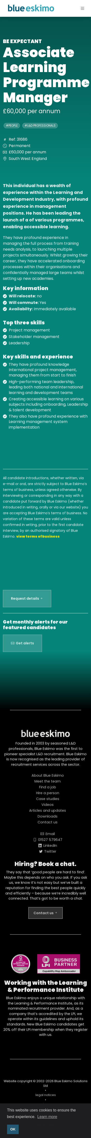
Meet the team (47, 783)
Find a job (47, 789)
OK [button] (13, 1129)
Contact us (48, 824)
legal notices (45, 1097)
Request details (27, 600)
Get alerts (22, 647)
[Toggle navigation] (78, 9)
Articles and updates (47, 812)
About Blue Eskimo (48, 777)
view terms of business (38, 538)
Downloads (48, 818)
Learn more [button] (47, 1117)
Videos (47, 807)
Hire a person (47, 795)
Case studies (47, 801)
